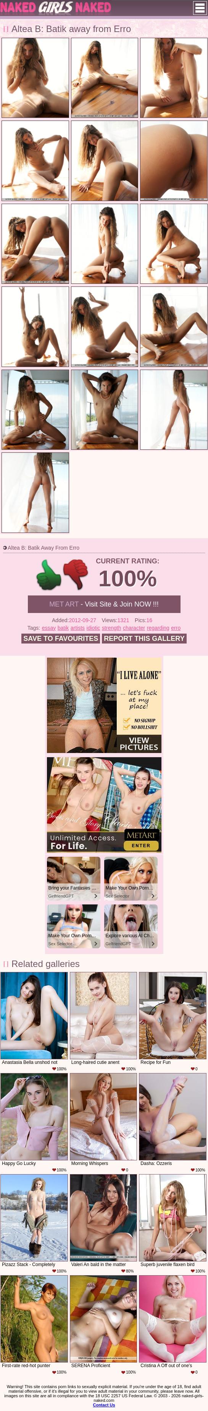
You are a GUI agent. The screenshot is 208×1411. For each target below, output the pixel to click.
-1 (76, 575)
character (134, 628)
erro (176, 628)
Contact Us (104, 1405)
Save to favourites (60, 638)
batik (63, 628)
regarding (158, 628)
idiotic (93, 628)
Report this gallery (144, 638)
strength (111, 628)
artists (78, 628)
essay (49, 628)
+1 (49, 575)
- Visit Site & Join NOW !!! (104, 604)
